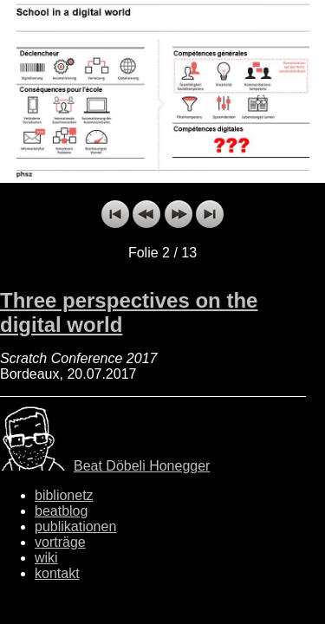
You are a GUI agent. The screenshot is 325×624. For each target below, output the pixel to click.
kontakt (57, 573)
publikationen (75, 526)
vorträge (60, 542)
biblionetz (64, 495)
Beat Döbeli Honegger (142, 465)
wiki (46, 557)
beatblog (61, 511)
